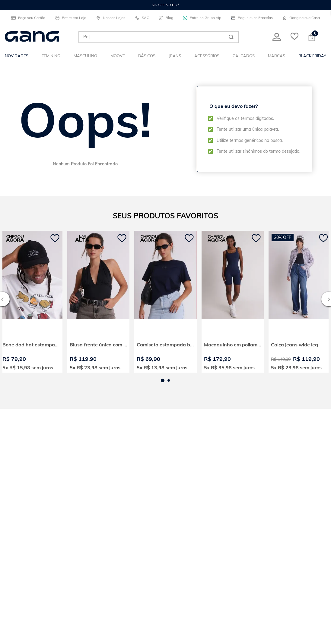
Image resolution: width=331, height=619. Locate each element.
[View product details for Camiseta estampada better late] (165, 302)
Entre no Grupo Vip (202, 17)
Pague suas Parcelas (252, 17)
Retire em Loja (70, 17)
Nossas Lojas (110, 17)
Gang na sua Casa (301, 17)
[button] (162, 380)
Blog (166, 17)
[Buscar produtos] (231, 37)
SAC (142, 17)
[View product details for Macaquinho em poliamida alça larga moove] (233, 302)
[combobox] (158, 37)
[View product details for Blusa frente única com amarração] (98, 302)
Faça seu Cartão (28, 17)
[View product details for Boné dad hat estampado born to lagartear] (31, 302)
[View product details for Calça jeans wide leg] (300, 302)
